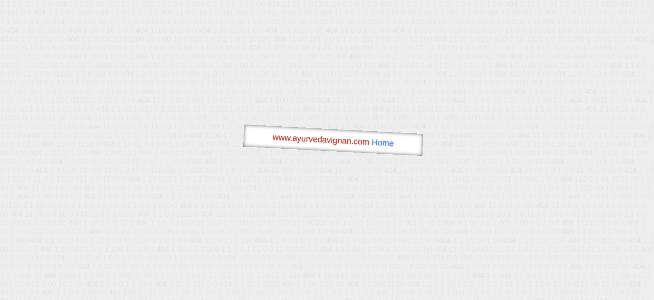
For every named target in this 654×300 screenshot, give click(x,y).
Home (383, 143)
